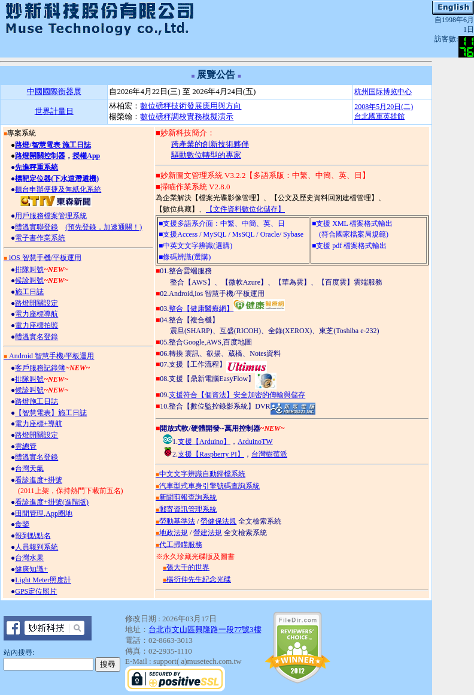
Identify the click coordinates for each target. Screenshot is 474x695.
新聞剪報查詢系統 (186, 497)
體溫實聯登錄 (36, 227)
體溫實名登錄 (36, 337)
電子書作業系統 (40, 238)
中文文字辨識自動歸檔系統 (200, 474)
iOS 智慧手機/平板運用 (42, 257)
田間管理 (29, 513)
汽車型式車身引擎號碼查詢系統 (208, 486)
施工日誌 (29, 292)
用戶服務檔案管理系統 (51, 215)
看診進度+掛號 (38, 480)
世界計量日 (54, 111)
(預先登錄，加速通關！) (103, 227)
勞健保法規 (218, 521)
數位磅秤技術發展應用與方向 (190, 105)
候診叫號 (29, 280)
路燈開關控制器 (40, 156)
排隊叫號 (29, 269)
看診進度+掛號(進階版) (52, 502)
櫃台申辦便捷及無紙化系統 (58, 189)
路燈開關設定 (36, 303)
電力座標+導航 (38, 423)
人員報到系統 (36, 547)
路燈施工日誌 (36, 401)
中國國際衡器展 (54, 91)
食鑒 (22, 524)
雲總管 (26, 446)
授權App (86, 156)
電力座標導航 (36, 314)
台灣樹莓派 (269, 454)
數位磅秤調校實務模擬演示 (186, 116)
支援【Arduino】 (204, 441)
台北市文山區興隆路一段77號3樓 (205, 629)
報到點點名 (33, 535)
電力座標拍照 (36, 325)
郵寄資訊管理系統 (186, 509)
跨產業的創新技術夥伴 (210, 144)
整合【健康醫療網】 (227, 308)
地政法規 (172, 532)
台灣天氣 (29, 468)
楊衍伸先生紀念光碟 (197, 579)
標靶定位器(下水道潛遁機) (57, 178)
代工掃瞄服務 (179, 544)
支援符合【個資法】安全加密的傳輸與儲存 (237, 395)
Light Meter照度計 (43, 580)
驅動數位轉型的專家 (206, 154)
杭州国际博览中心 (383, 91)
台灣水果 (29, 558)
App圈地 (58, 513)
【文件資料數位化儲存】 (245, 209)
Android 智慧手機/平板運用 (49, 356)
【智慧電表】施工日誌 (51, 413)
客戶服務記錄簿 (40, 368)
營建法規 (207, 532)
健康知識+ (31, 569)
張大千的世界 (186, 567)
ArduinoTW (255, 441)
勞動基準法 (175, 521)
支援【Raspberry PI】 (211, 454)
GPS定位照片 (36, 591)
